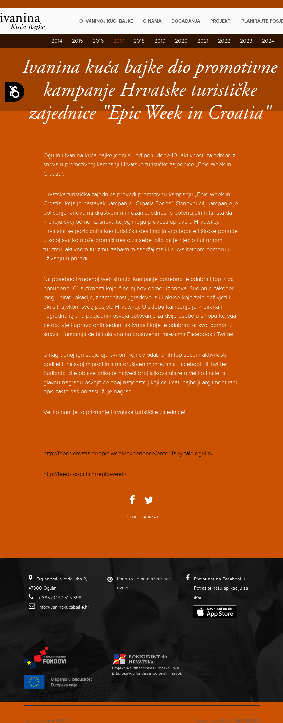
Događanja (186, 21)
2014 (56, 41)
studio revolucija (241, 720)
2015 (77, 41)
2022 (224, 41)
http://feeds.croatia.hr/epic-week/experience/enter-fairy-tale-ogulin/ (127, 453)
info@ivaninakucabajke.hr (63, 607)
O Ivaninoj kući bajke (106, 21)
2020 (181, 41)
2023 (246, 41)
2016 (98, 41)
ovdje (122, 588)
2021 (202, 41)
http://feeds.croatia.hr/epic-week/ (84, 474)
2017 (118, 41)
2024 (268, 41)
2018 (139, 41)
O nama (152, 21)
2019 (159, 41)
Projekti (221, 21)
